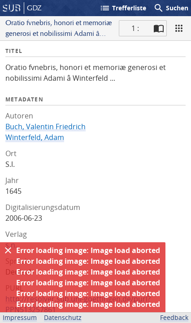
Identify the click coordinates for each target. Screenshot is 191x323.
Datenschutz (63, 317)
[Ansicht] (178, 28)
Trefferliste (123, 8)
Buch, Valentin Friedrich (45, 126)
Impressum (20, 317)
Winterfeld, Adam (34, 137)
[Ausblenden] (8, 250)
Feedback (174, 317)
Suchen (170, 8)
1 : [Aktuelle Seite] (135, 28)
